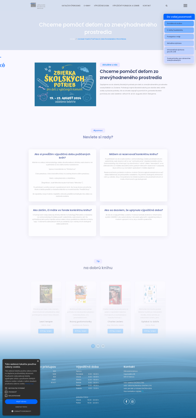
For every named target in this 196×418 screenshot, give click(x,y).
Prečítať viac (29, 384)
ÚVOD (72, 40)
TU (143, 391)
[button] (21, 411)
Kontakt (147, 5)
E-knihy (87, 5)
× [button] (38, 361)
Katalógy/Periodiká (71, 5)
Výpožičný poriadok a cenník (125, 5)
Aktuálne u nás (109, 65)
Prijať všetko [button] (21, 401)
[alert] (21, 387)
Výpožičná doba (101, 5)
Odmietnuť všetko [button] (21, 407)
